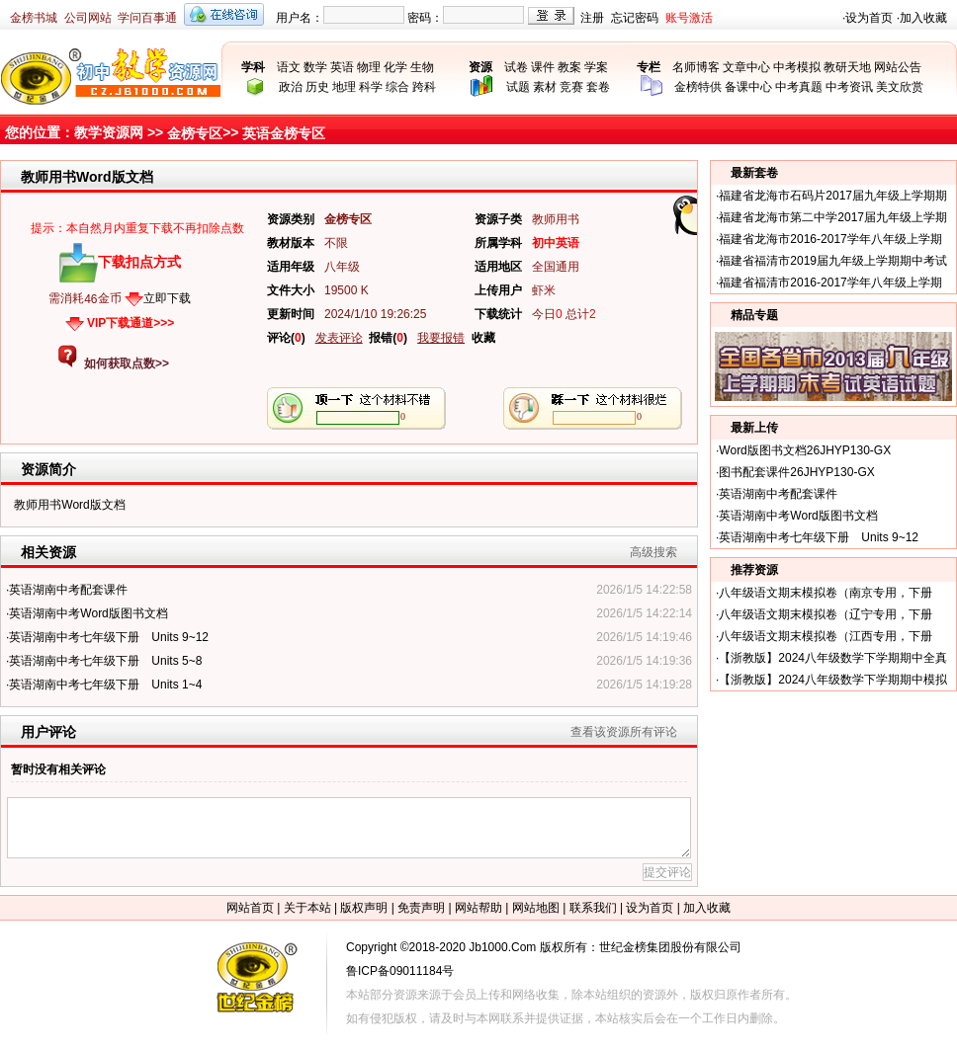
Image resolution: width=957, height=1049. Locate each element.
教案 (569, 67)
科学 (371, 87)
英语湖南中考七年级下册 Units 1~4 (105, 684)
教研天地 (847, 67)
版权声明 (364, 908)
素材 (545, 87)
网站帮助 (478, 908)
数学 (315, 67)
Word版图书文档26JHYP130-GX (805, 450)
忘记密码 (634, 18)
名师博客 (696, 67)
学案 (596, 67)
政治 (291, 87)
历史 (317, 87)
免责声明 (421, 908)
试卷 (516, 67)
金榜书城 (33, 18)
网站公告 (897, 67)
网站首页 (250, 908)
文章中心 (746, 67)
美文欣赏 (899, 87)
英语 (342, 67)
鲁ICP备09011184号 (400, 971)
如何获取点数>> (126, 363)
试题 (518, 87)
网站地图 (536, 908)
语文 (289, 67)
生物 (422, 67)
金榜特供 (698, 87)
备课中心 (748, 87)
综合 (397, 87)
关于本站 (307, 908)
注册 (592, 18)
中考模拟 (797, 67)
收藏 (483, 338)
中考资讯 (849, 87)
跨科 (424, 87)
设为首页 (869, 18)
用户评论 (48, 732)
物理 (369, 67)
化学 (395, 67)
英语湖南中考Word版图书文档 (88, 613)
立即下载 (167, 298)
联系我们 (593, 908)
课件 (543, 67)
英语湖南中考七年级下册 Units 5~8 (105, 661)
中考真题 (799, 87)
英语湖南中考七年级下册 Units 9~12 (109, 637)
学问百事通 (147, 18)
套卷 (598, 87)
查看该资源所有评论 (623, 732)
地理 (344, 87)
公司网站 (88, 18)
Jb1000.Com (502, 947)
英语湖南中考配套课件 (68, 590)
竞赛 (571, 87)
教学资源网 (108, 132)
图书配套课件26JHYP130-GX (796, 472)
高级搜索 (653, 552)
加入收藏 (923, 18)
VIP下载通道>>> (130, 323)
